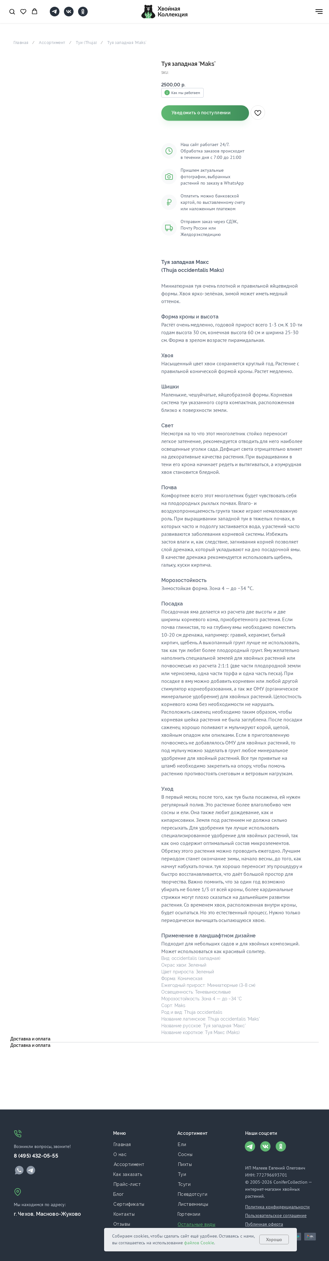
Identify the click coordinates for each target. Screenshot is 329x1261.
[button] (12, 11)
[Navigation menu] (319, 11)
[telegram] (54, 14)
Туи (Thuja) (86, 42)
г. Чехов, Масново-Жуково (47, 1214)
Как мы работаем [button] (185, 92)
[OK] (83, 14)
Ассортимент (52, 42)
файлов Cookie (199, 1243)
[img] (19, 1170)
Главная (21, 42)
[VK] (69, 14)
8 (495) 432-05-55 (36, 1156)
